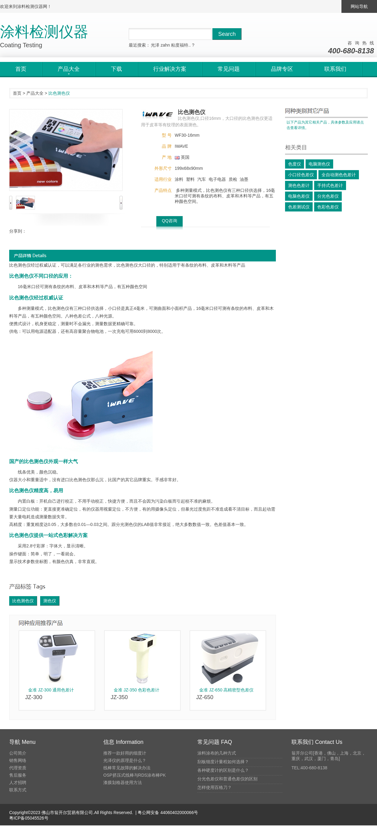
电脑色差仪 (299, 196)
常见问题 (229, 69)
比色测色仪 (23, 600)
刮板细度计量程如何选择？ (223, 761)
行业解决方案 (169, 69)
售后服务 (17, 775)
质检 (233, 179)
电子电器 (217, 179)
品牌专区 (282, 69)
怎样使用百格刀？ (214, 787)
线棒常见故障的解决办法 (126, 767)
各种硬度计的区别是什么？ (223, 770)
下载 (116, 69)
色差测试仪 (299, 206)
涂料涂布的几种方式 (216, 753)
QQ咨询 (169, 220)
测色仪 (49, 600)
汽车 (201, 179)
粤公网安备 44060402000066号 (167, 812)
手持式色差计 (330, 185)
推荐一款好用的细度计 (124, 753)
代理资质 (17, 767)
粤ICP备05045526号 (28, 818)
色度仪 (294, 164)
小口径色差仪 (301, 174)
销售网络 (17, 760)
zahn (165, 45)
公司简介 (17, 753)
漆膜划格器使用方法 (122, 782)
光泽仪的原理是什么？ (124, 760)
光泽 (155, 45)
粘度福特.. (181, 45)
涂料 (179, 179)
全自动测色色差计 (339, 174)
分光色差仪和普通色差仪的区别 (227, 778)
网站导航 (359, 6)
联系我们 (335, 69)
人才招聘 (17, 782)
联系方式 (17, 789)
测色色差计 (299, 185)
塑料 (190, 179)
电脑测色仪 (319, 164)
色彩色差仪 (328, 206)
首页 (20, 69)
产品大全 (35, 93)
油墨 (244, 179)
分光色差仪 (328, 196)
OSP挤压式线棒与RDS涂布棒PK (134, 775)
